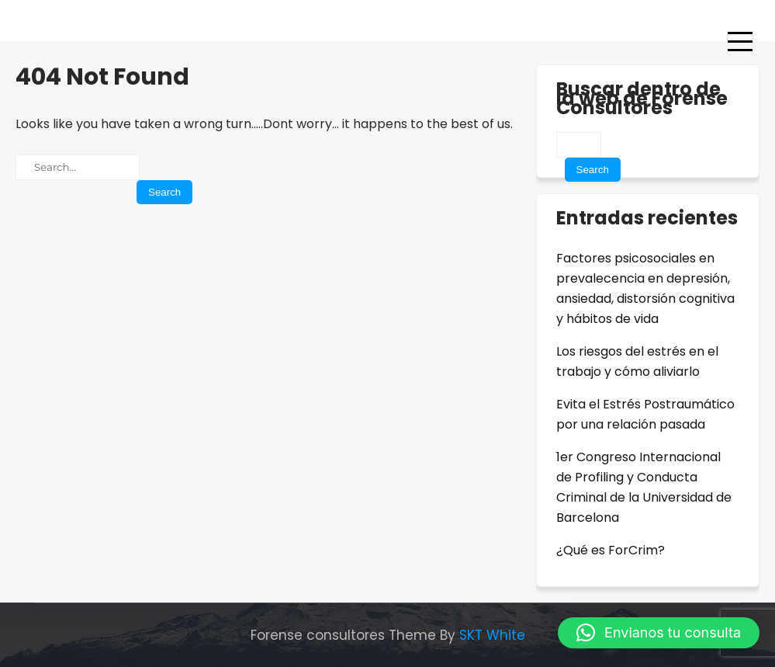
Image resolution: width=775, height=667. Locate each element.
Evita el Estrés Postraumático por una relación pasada (645, 414)
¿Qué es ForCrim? (610, 550)
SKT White (492, 635)
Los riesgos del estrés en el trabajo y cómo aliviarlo (637, 361)
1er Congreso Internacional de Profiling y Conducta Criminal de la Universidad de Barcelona (644, 487)
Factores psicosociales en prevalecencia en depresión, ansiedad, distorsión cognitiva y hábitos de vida (645, 288)
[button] (658, 632)
